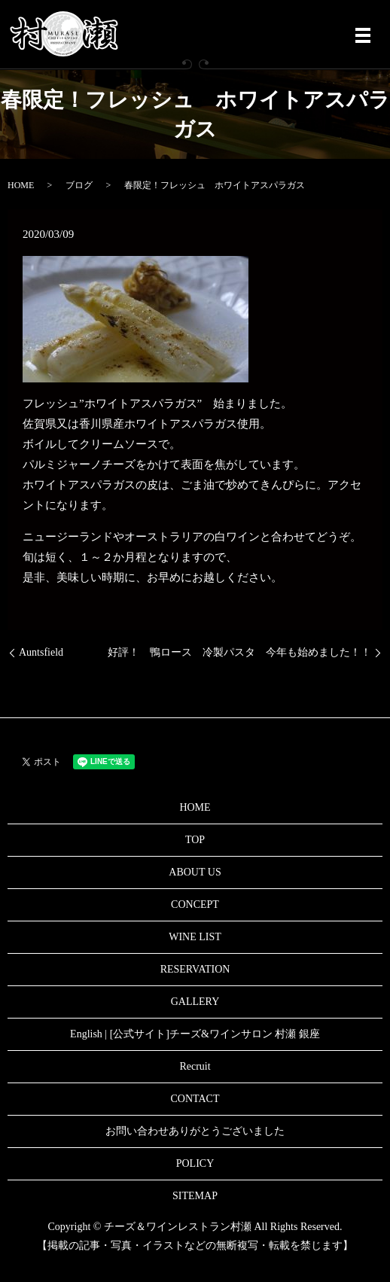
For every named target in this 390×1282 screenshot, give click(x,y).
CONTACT (195, 1098)
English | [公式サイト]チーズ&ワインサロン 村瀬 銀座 (195, 1034)
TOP (195, 839)
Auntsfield (41, 652)
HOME (21, 185)
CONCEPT (195, 904)
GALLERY (195, 1001)
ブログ (79, 185)
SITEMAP (195, 1195)
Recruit (194, 1066)
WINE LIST (195, 936)
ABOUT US (195, 872)
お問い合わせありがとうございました (195, 1131)
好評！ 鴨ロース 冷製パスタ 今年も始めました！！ (239, 652)
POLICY (195, 1163)
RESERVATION (195, 969)
